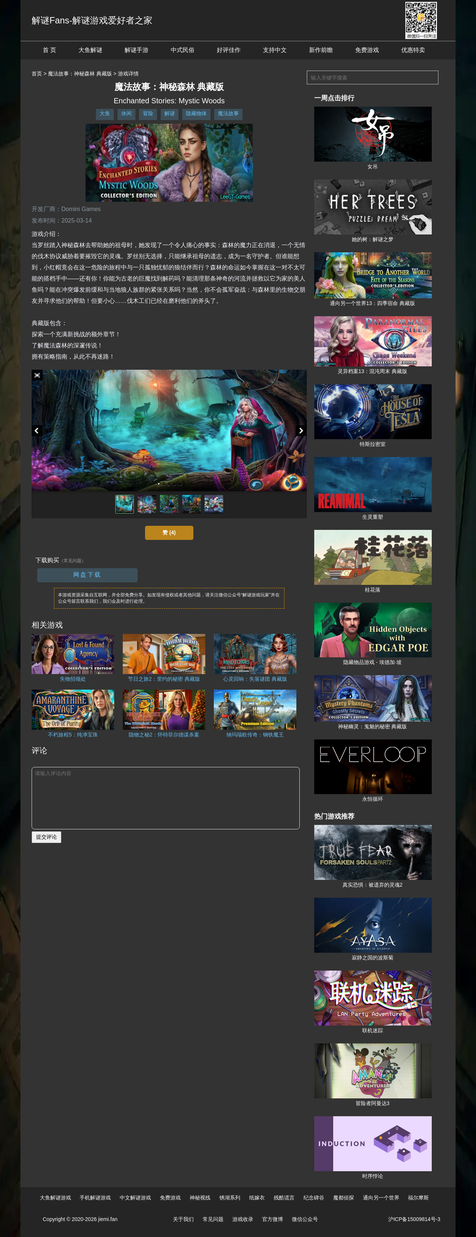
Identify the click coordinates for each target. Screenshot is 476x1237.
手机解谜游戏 (95, 1198)
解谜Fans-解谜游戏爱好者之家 (92, 20)
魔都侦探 (343, 1198)
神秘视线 (200, 1198)
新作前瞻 (321, 50)
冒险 (148, 113)
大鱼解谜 (90, 50)
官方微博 (272, 1219)
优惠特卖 (413, 50)
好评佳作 (229, 50)
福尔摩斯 (418, 1198)
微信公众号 (305, 1219)
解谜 (169, 113)
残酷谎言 (284, 1198)
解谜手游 (136, 50)
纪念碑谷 (313, 1198)
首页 (37, 74)
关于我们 (183, 1219)
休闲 (126, 113)
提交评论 (46, 837)
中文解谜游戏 (135, 1198)
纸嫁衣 (257, 1198)
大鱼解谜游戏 (55, 1198)
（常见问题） (72, 560)
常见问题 (213, 1219)
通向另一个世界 (381, 1198)
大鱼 (105, 113)
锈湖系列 (229, 1198)
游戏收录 (242, 1219)
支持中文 (275, 50)
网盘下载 (87, 574)
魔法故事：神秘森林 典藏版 (80, 74)
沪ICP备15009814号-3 (414, 1219)
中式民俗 (182, 50)
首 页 (49, 50)
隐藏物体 (196, 113)
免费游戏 (367, 50)
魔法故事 (228, 113)
